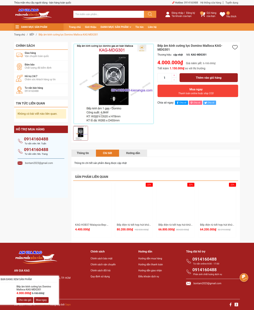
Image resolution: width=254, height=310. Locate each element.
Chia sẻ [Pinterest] (195, 102)
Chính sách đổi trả (100, 270)
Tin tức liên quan (30, 103)
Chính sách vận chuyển (103, 264)
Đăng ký (190, 12)
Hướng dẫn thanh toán (150, 264)
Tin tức (139, 27)
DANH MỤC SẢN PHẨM (114, 27)
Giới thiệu (90, 27)
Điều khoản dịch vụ (148, 276)
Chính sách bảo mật (101, 258)
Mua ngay (196, 92)
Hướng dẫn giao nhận (150, 270)
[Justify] (149, 14)
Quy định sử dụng (100, 276)
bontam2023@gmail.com (35, 289)
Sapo (68, 304)
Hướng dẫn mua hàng (150, 258)
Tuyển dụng (231, 2)
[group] (113, 84)
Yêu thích (231, 16)
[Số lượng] (165, 77)
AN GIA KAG (43, 304)
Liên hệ (152, 27)
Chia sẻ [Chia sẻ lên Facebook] (181, 102)
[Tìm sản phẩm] (108, 14)
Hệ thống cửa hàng (210, 2)
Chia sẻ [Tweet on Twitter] (209, 102)
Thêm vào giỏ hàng (208, 77)
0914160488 (191, 2)
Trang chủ (75, 27)
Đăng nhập (177, 12)
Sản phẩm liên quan (91, 177)
